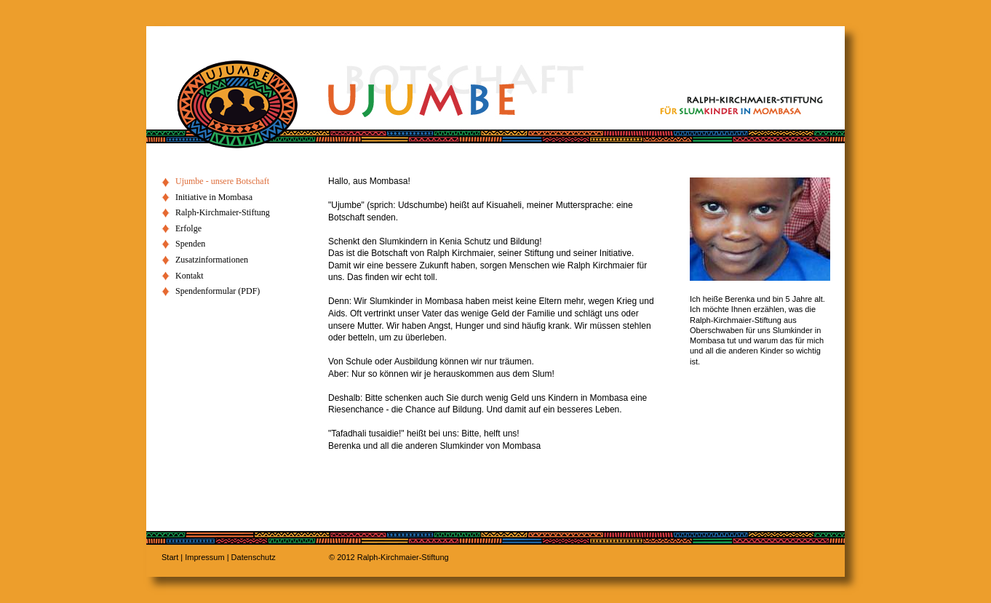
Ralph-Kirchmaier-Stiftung (222, 212)
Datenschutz (253, 557)
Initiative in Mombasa (213, 197)
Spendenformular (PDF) (217, 291)
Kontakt (189, 276)
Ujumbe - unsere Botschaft (222, 181)
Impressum (204, 557)
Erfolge (188, 228)
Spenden (190, 244)
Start (170, 557)
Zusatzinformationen (211, 260)
